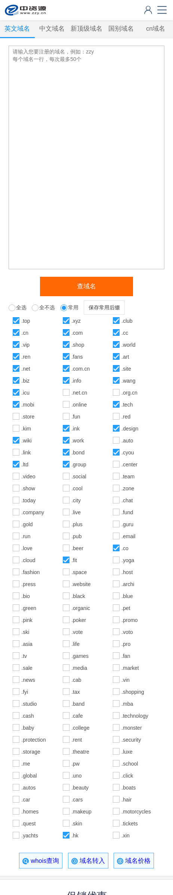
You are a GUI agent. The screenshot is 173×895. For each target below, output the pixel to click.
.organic (80, 608)
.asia (27, 644)
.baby (27, 728)
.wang (128, 381)
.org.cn (129, 393)
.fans (77, 357)
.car (25, 800)
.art (125, 357)
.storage (30, 752)
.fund (127, 512)
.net (25, 369)
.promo (129, 620)
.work (77, 441)
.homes (29, 812)
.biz (25, 381)
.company (32, 512)
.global (29, 776)
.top (25, 321)
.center (129, 465)
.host (127, 572)
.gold (27, 524)
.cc (124, 333)
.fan (125, 656)
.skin (76, 824)
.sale (27, 668)
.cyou (127, 453)
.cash (27, 716)
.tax (75, 692)
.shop (77, 345)
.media (79, 668)
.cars (77, 800)
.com (77, 333)
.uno (76, 776)
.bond (77, 453)
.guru (127, 524)
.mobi (27, 405)
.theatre (80, 752)
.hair (126, 800)
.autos (28, 788)
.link (26, 453)
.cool (77, 488)
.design (129, 429)
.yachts (29, 836)
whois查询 (40, 860)
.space (79, 572)
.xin (125, 836)
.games (80, 656)
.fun (75, 417)
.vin (125, 680)
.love (27, 548)
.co (125, 548)
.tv (24, 656)
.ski (25, 632)
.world (128, 345)
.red (125, 417)
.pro (125, 644)
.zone (127, 488)
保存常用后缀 (104, 307)
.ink (75, 429)
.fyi (24, 692)
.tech (127, 405)
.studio (29, 704)
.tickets (129, 824)
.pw (75, 764)
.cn (24, 333)
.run (25, 536)
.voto (127, 632)
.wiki (26, 441)
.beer (77, 548)
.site (126, 369)
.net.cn (79, 393)
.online (79, 405)
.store (27, 417)
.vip (25, 345)
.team (128, 476)
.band (77, 704)
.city (76, 500)
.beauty (80, 788)
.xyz (76, 321)
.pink (27, 620)
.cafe (77, 716)
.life (75, 644)
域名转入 (88, 860)
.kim (26, 429)
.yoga (127, 560)
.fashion (30, 572)
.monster (131, 728)
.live (76, 512)
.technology (134, 716)
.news (28, 680)
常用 (73, 307)
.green (28, 608)
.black (78, 596)
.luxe (127, 752)
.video (28, 476)
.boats (128, 788)
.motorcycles (135, 812)
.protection (33, 740)
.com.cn (80, 369)
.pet (125, 608)
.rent (76, 740)
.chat (127, 500)
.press (28, 584)
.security (131, 740)
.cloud (28, 560)
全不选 (47, 307)
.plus (77, 524)
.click (127, 776)
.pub (76, 536)
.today (28, 500)
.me (25, 764)
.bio (25, 596)
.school (129, 764)
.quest (28, 824)
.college (80, 728)
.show (28, 488)
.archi (127, 584)
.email (128, 536)
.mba (127, 704)
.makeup (81, 812)
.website (80, 584)
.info (76, 381)
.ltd (24, 465)
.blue (127, 596)
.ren (25, 357)
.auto (127, 441)
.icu (25, 393)
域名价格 (134, 860)
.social (78, 476)
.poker (78, 620)
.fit (74, 560)
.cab (76, 680)
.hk (74, 836)
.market (130, 668)
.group (78, 465)
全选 (21, 307)
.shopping (132, 692)
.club (127, 321)
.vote (77, 632)
